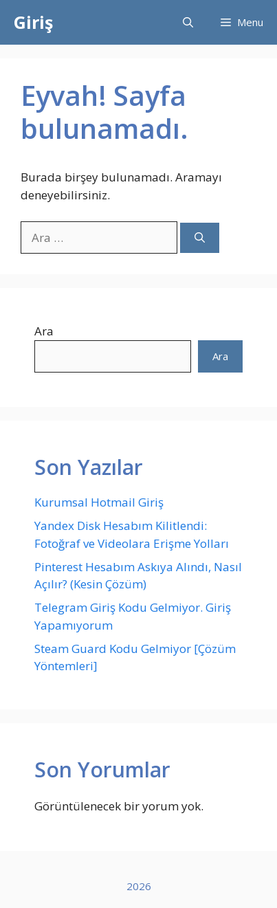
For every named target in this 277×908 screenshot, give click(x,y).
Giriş (33, 22)
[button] (188, 22)
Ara (44, 331)
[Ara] (199, 238)
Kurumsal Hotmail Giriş (99, 502)
